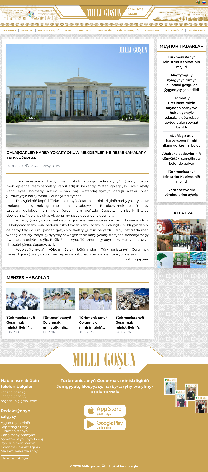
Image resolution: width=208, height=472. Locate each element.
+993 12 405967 (13, 393)
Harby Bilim (50, 166)
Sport (67, 30)
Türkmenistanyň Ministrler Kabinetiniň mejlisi (181, 62)
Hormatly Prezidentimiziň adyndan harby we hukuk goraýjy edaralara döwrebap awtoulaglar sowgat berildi (182, 112)
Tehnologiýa (104, 30)
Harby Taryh (84, 30)
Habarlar (27, 30)
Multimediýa (174, 30)
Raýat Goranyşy (128, 30)
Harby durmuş (48, 30)
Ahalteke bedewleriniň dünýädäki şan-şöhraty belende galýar (181, 158)
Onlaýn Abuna (196, 30)
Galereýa (181, 213)
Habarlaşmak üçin (15, 458)
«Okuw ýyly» (60, 249)
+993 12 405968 (13, 397)
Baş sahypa (9, 30)
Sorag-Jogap (152, 30)
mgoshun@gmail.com (19, 401)
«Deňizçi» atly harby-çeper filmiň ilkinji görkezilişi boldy (181, 140)
